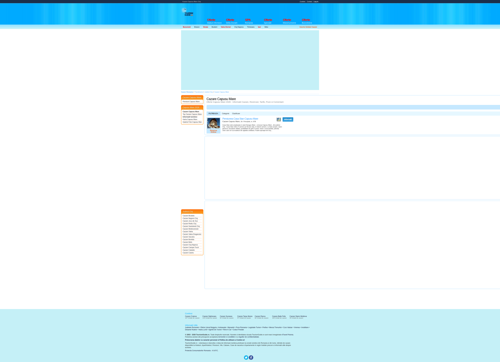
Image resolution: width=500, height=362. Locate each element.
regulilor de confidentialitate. (249, 337)
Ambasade (222, 327)
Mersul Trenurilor (275, 327)
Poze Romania (241, 327)
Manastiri (231, 327)
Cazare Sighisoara (209, 316)
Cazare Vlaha (188, 232)
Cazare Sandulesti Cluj (191, 226)
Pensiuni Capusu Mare (191, 102)
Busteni (214, 27)
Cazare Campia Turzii (191, 247)
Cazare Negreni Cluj (190, 218)
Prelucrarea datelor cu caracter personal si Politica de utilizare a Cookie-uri (215, 340)
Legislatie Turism (254, 327)
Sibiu (266, 27)
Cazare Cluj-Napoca (190, 245)
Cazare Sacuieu (189, 237)
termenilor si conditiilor (226, 337)
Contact (309, 1)
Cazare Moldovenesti (190, 229)
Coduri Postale (238, 330)
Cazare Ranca (260, 316)
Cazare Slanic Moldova (298, 316)
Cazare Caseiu (188, 253)
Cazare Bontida (188, 239)
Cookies (302, 1)
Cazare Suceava (226, 316)
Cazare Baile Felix (279, 316)
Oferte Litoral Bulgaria (208, 327)
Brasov (196, 27)
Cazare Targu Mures (245, 316)
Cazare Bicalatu (189, 216)
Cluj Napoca (238, 27)
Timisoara (250, 27)
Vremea (297, 327)
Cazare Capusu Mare (191, 112)
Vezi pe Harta (279, 119)
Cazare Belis (187, 242)
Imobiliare (304, 327)
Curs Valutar (287, 327)
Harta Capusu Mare (190, 119)
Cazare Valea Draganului (192, 234)
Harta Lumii (202, 330)
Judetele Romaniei (192, 327)
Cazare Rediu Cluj (189, 224)
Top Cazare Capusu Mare (192, 114)
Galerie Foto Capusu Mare (192, 122)
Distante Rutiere (191, 330)
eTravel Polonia (287, 335)
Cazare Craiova (191, 316)
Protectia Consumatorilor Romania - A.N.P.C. (201, 351)
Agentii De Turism (215, 330)
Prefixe (265, 327)
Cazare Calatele (189, 250)
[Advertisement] (308, 12)
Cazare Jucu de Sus (190, 221)
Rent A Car (227, 330)
